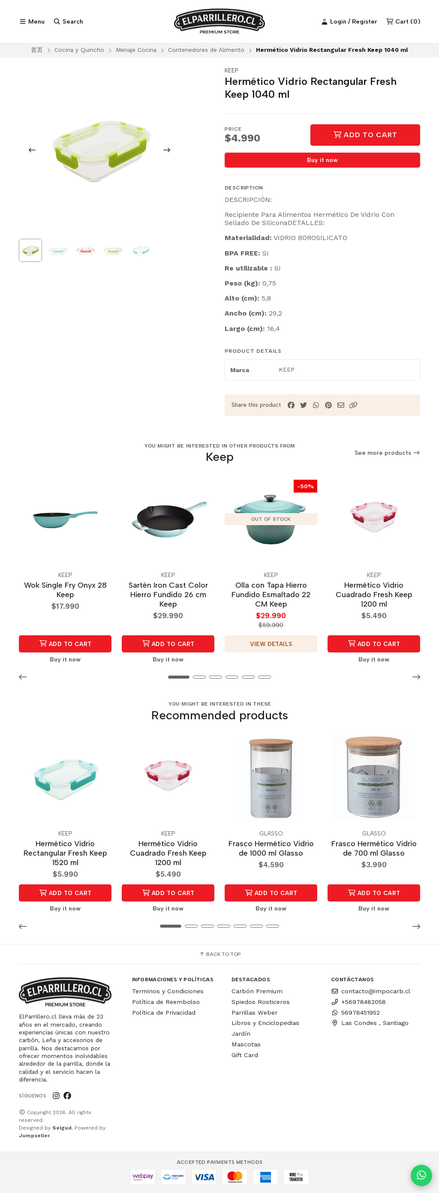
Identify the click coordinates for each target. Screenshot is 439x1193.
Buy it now (322, 160)
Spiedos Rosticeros (261, 1001)
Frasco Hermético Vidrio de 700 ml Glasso (374, 848)
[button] (353, 405)
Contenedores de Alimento (206, 49)
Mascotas (246, 1044)
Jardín (241, 1033)
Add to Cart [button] (65, 643)
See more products (388, 453)
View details (271, 643)
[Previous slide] (32, 150)
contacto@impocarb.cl (370, 991)
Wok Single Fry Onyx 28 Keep (65, 589)
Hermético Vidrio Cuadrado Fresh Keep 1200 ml (374, 594)
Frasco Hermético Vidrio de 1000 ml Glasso (271, 848)
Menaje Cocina (136, 49)
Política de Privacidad (163, 1012)
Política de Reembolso (166, 1001)
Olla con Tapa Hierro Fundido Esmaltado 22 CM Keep (271, 594)
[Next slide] (166, 150)
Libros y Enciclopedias (265, 1022)
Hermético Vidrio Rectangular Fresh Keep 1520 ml (65, 853)
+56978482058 (358, 1001)
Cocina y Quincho (79, 49)
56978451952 (355, 1012)
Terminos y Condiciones (168, 991)
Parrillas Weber (254, 1012)
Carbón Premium (257, 991)
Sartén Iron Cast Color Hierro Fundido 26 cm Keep (168, 594)
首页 (37, 49)
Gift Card (245, 1055)
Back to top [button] (220, 954)
